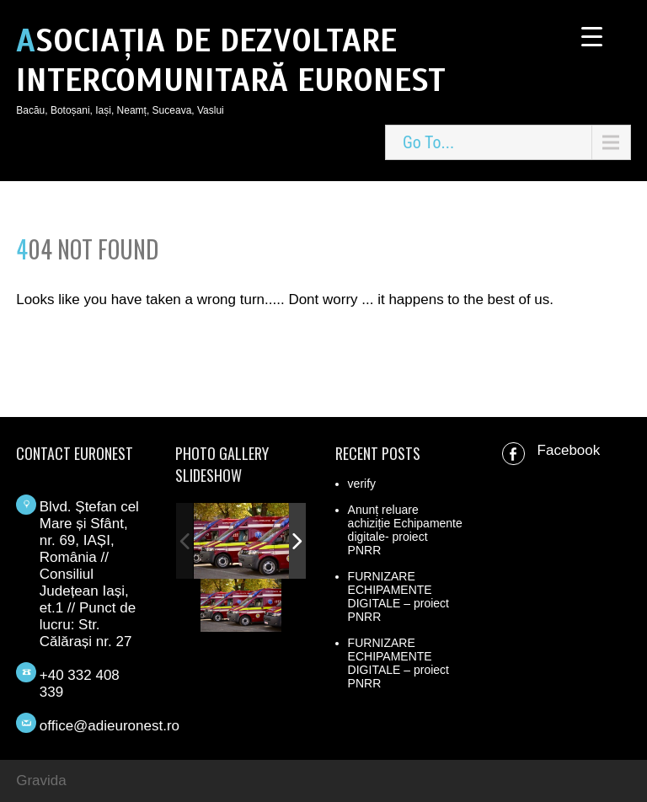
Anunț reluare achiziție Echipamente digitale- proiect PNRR (405, 530)
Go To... (428, 142)
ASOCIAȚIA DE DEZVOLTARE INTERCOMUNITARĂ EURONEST (231, 60)
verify (362, 483)
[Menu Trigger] (592, 36)
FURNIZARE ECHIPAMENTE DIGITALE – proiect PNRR (398, 596)
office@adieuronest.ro (109, 726)
